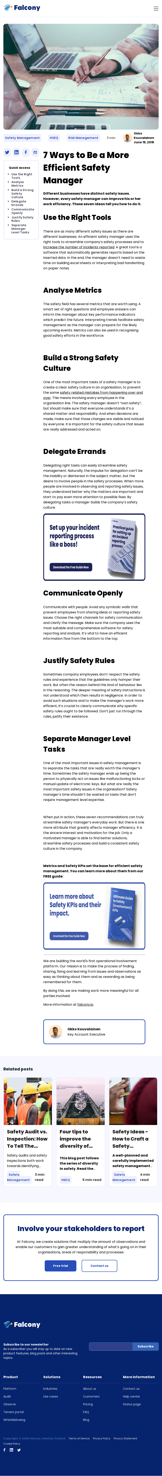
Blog (86, 1420)
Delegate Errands (18, 203)
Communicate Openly (22, 211)
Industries (50, 1389)
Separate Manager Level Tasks (20, 229)
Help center (131, 1397)
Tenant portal (13, 1412)
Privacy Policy (101, 1438)
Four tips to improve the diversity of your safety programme (75, 1146)
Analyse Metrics (17, 184)
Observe (9, 1404)
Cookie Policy (11, 1444)
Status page (132, 1404)
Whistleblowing (14, 1420)
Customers (91, 1397)
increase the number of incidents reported (78, 247)
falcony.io (85, 1004)
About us (89, 1389)
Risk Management (83, 138)
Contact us (100, 1266)
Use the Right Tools (21, 176)
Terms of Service (79, 1438)
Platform (9, 1389)
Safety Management (22, 138)
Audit (7, 1397)
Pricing (88, 1404)
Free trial (60, 1266)
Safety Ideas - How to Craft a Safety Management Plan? (131, 1146)
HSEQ (54, 138)
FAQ (86, 1412)
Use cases (50, 1397)
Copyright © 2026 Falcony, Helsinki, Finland (34, 1438)
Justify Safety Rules (22, 219)
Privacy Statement (125, 1438)
